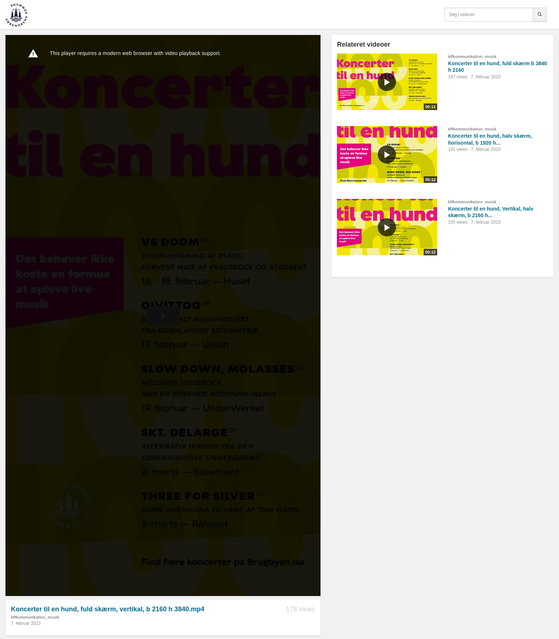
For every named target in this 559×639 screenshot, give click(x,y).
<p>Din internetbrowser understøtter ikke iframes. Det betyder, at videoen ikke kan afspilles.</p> (163, 315)
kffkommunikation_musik (35, 617)
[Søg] (540, 14)
